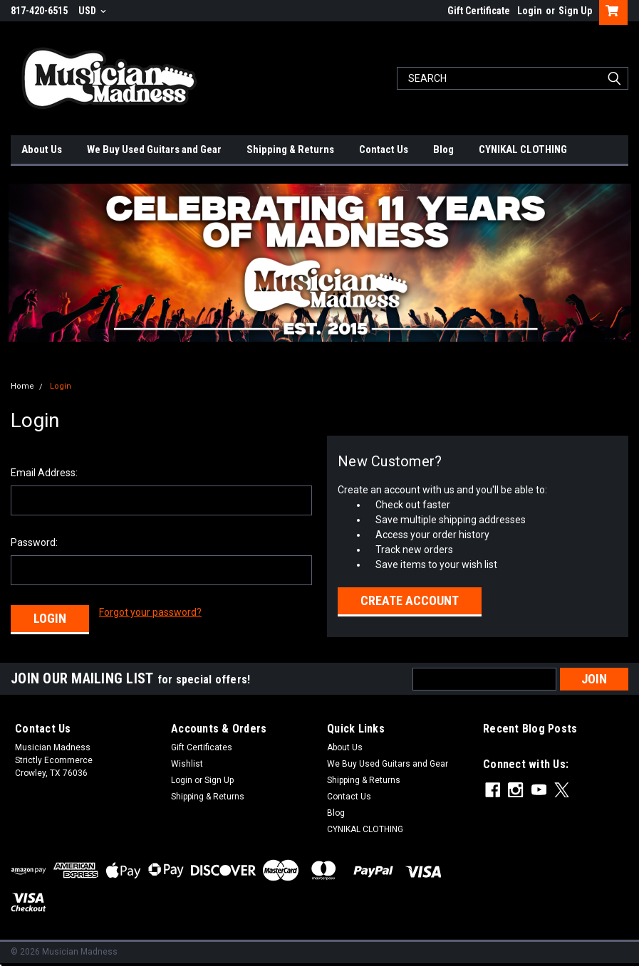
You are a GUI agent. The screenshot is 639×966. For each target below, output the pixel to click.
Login (529, 10)
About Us (41, 149)
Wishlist (187, 764)
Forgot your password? (150, 612)
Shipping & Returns (290, 149)
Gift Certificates (201, 747)
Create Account (409, 600)
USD (92, 10)
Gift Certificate (478, 10)
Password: (34, 542)
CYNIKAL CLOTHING (523, 149)
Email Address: (44, 472)
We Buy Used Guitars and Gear (154, 149)
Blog (443, 149)
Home (22, 386)
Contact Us (383, 149)
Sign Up (575, 10)
